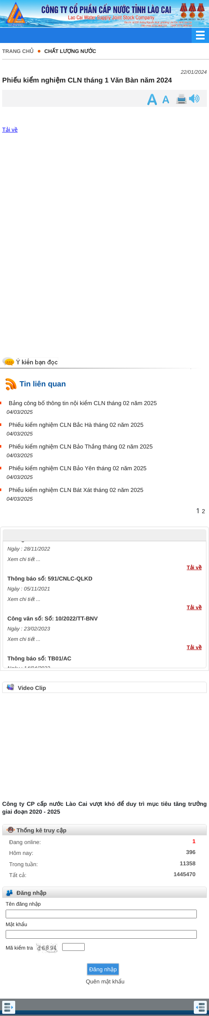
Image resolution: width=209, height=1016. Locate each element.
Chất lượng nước (70, 51)
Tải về (10, 129)
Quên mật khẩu (105, 981)
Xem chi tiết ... (23, 561)
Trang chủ (17, 51)
